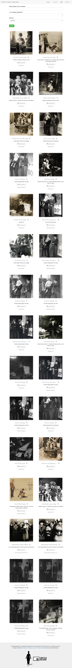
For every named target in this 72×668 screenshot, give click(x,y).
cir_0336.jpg (22, 179)
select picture (21, 62)
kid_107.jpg (51, 341)
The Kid (15, 57)
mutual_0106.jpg (24, 544)
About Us (67, 2)
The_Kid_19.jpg (22, 219)
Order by (11, 18)
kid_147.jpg (22, 260)
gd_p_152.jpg (53, 504)
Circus (45, 138)
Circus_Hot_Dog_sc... (51, 219)
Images (48, 2)
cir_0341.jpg (22, 585)
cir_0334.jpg (22, 301)
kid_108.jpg (51, 179)
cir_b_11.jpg (51, 585)
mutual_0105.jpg (53, 544)
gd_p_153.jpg (23, 98)
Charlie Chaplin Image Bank (10, 2)
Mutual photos (15, 544)
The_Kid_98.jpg (51, 98)
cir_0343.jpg (22, 625)
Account (55, 2)
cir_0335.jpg (51, 301)
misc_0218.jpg (50, 625)
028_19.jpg (22, 382)
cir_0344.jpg (22, 422)
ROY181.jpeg (22, 504)
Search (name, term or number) (17, 6)
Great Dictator (16, 98)
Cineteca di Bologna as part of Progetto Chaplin (34, 647)
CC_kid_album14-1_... (51, 463)
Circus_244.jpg (51, 138)
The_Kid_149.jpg (22, 57)
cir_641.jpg (51, 422)
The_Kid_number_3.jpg (22, 138)
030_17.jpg (22, 463)
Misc (45, 625)
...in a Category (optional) (15, 12)
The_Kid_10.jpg (51, 57)
